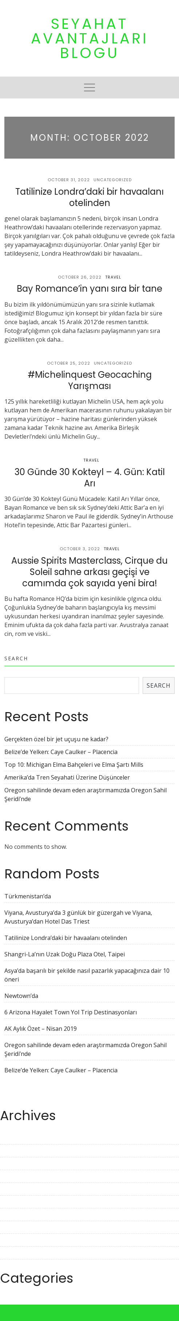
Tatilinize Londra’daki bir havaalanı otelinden (89, 197)
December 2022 (21, 1189)
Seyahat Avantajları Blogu (89, 38)
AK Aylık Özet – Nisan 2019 (40, 1029)
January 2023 (18, 1176)
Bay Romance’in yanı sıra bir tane (89, 289)
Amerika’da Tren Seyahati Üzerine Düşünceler (67, 777)
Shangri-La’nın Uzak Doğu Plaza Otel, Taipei (64, 954)
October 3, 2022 (80, 549)
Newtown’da (21, 996)
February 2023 (19, 1163)
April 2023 (13, 1138)
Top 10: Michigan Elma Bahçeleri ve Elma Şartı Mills (73, 765)
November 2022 (22, 1202)
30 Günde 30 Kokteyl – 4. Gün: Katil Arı (90, 477)
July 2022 (12, 1253)
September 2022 (22, 1227)
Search (16, 658)
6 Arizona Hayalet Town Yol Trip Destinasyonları (70, 1012)
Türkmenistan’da (27, 896)
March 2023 (16, 1151)
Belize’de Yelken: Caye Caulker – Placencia (61, 752)
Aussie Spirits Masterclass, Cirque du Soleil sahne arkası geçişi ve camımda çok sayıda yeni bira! (89, 572)
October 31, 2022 (69, 180)
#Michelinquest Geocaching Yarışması (90, 380)
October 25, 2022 (68, 363)
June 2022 (13, 1266)
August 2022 (17, 1240)
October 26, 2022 (80, 277)
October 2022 (18, 1215)
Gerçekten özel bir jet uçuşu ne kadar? (56, 739)
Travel (113, 277)
